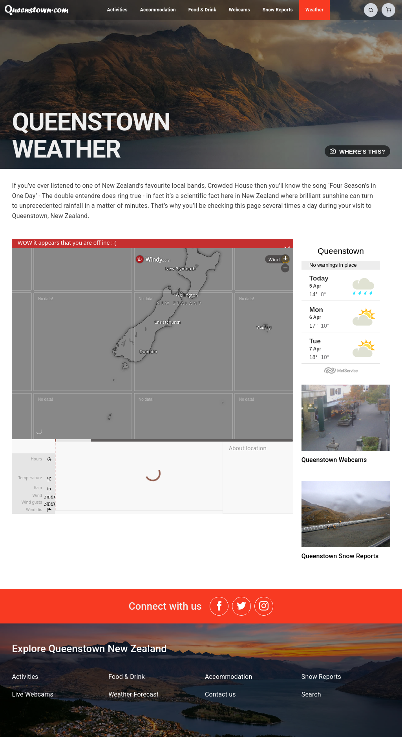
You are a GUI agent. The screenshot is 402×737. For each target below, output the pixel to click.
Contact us (220, 694)
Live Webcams (32, 694)
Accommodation (158, 10)
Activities (117, 10)
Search (311, 694)
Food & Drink (202, 10)
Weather (314, 10)
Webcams (239, 10)
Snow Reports (278, 10)
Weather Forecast (133, 694)
